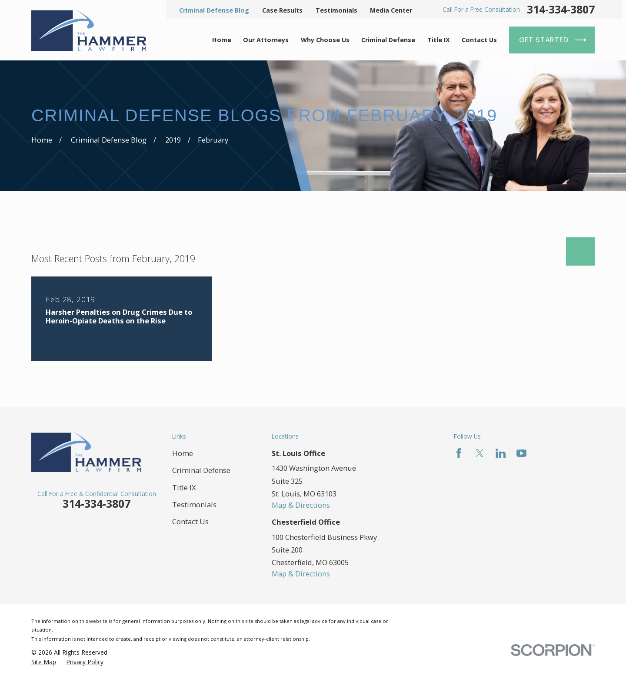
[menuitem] (43, 662)
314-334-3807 (561, 9)
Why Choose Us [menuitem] (325, 40)
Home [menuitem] (221, 40)
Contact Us (190, 521)
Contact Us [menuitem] (479, 40)
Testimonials (336, 10)
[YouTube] (521, 453)
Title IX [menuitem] (438, 40)
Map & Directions (301, 505)
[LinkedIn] (501, 453)
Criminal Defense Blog (214, 10)
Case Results (282, 10)
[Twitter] (480, 453)
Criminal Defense (201, 470)
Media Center (391, 10)
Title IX (184, 488)
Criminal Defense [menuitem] (388, 40)
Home (182, 453)
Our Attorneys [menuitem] (266, 40)
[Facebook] (459, 453)
